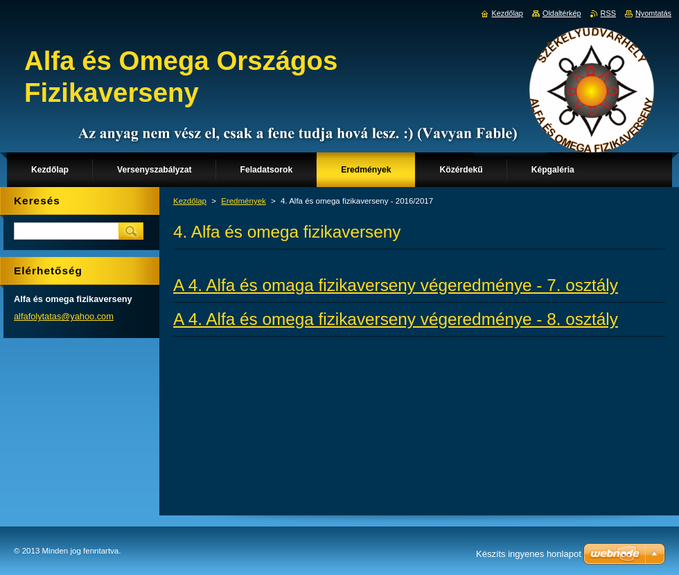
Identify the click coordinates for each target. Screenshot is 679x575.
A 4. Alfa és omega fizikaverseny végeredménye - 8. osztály (395, 319)
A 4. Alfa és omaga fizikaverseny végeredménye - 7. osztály (395, 285)
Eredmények (243, 201)
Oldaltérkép (562, 13)
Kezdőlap (189, 201)
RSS (608, 13)
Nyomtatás (653, 13)
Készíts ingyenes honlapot (528, 554)
